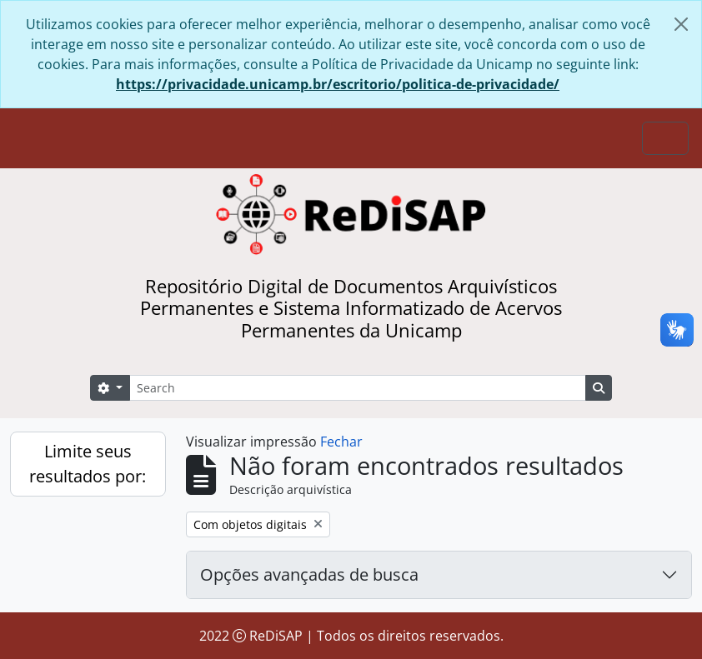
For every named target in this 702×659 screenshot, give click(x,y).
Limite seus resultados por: (87, 463)
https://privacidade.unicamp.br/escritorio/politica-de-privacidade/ (337, 84)
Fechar (341, 441)
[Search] (357, 388)
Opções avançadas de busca (309, 574)
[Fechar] (681, 24)
